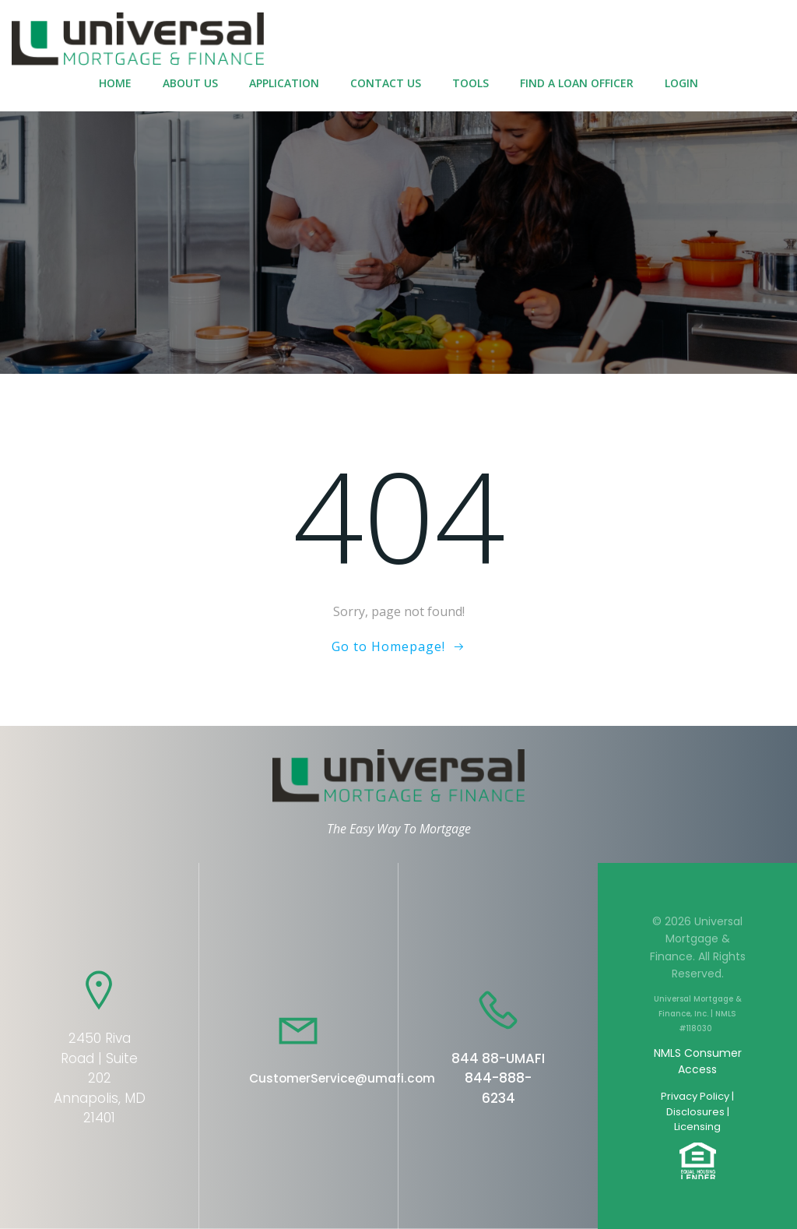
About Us (190, 83)
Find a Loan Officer (577, 83)
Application (284, 83)
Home (115, 83)
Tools (470, 83)
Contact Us (385, 83)
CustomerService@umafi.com (342, 1078)
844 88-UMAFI (498, 1058)
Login (681, 83)
